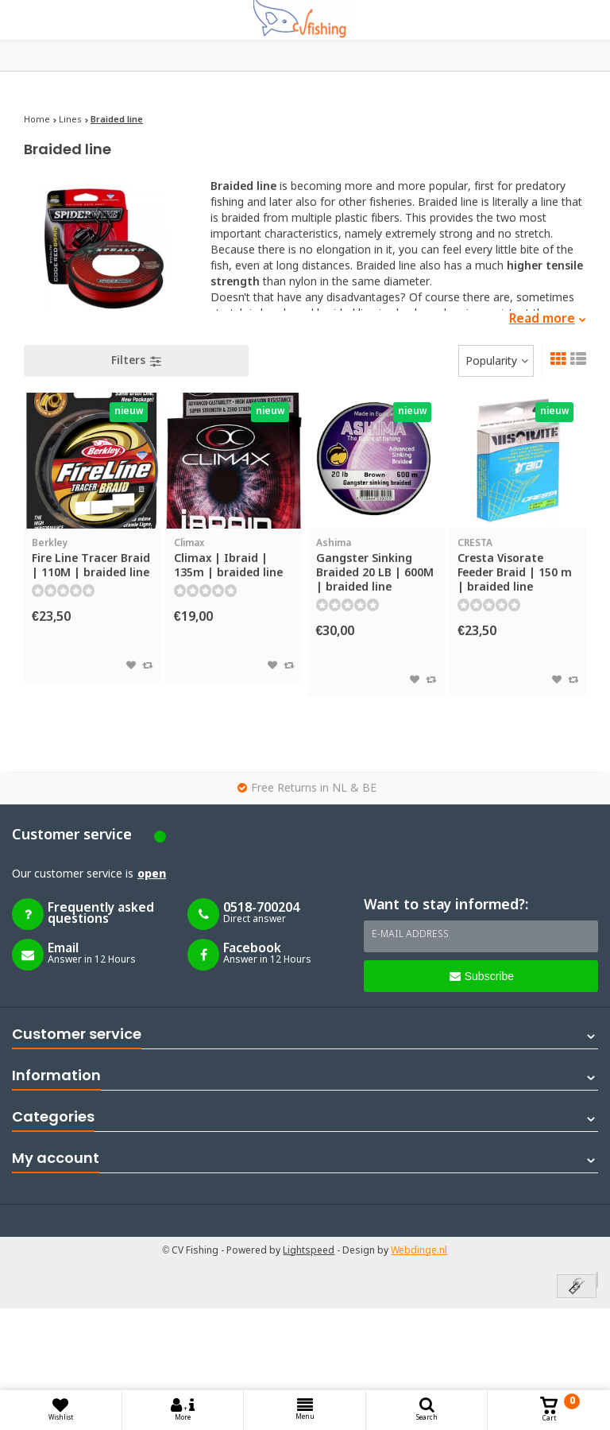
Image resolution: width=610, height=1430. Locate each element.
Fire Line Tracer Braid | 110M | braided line (92, 558)
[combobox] (496, 361)
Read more (547, 319)
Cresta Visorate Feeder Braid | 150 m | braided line (518, 566)
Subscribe (482, 976)
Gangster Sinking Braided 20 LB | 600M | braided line (376, 566)
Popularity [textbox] (491, 362)
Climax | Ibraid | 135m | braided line (234, 558)
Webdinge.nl (419, 1251)
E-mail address (410, 934)
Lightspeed (308, 1251)
